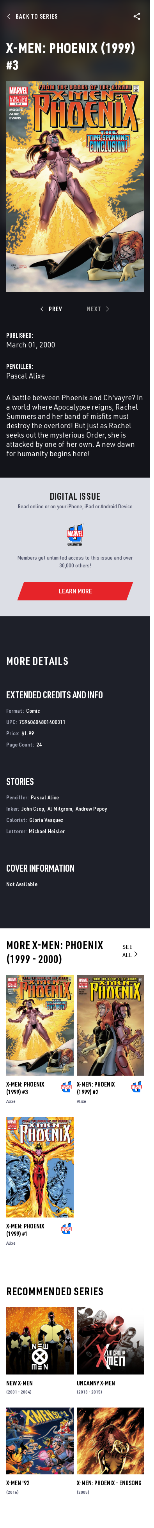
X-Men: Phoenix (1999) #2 (96, 1088)
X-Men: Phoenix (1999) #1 (25, 1230)
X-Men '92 (17, 1483)
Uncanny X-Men (96, 1383)
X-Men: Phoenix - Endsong (109, 1483)
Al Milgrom (60, 808)
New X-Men (19, 1383)
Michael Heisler (47, 831)
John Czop (32, 808)
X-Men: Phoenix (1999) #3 (25, 1088)
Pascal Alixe (25, 375)
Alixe (11, 1101)
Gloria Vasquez (46, 819)
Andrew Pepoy (91, 808)
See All (130, 951)
